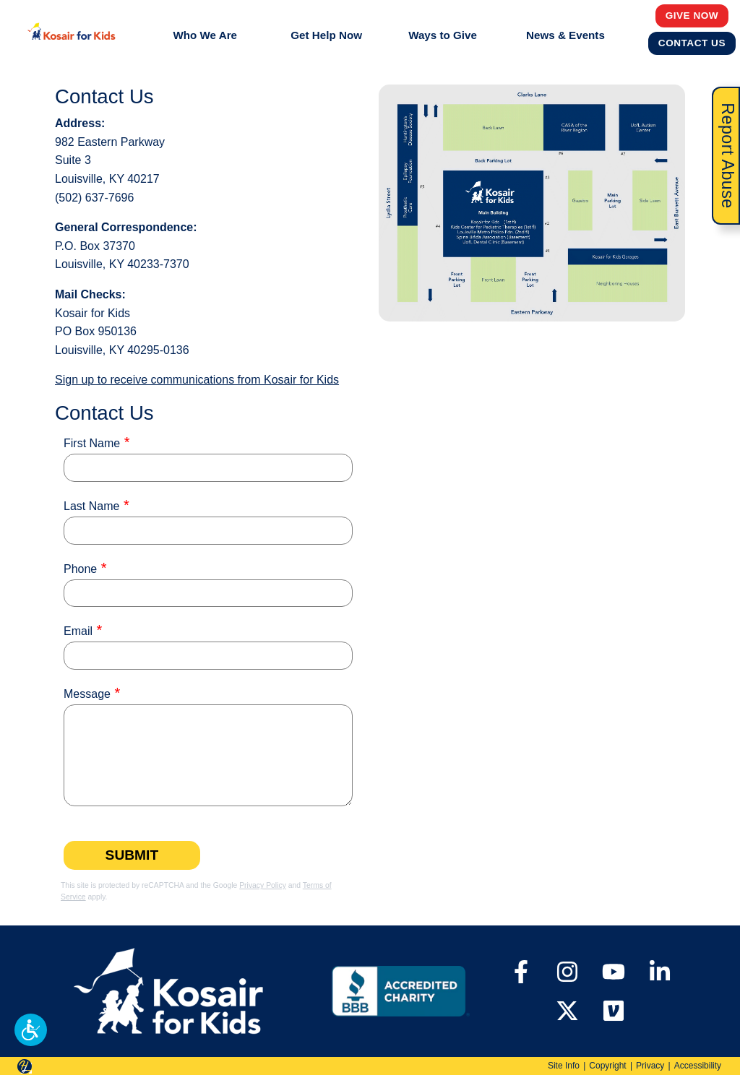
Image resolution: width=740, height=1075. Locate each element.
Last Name (91, 506)
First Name (92, 443)
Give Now (692, 15)
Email (78, 631)
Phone (80, 569)
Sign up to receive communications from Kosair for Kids (197, 380)
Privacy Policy (262, 885)
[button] (30, 1030)
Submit (132, 855)
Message (87, 694)
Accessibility (697, 1066)
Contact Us (692, 42)
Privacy (650, 1066)
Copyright (607, 1066)
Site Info (564, 1066)
